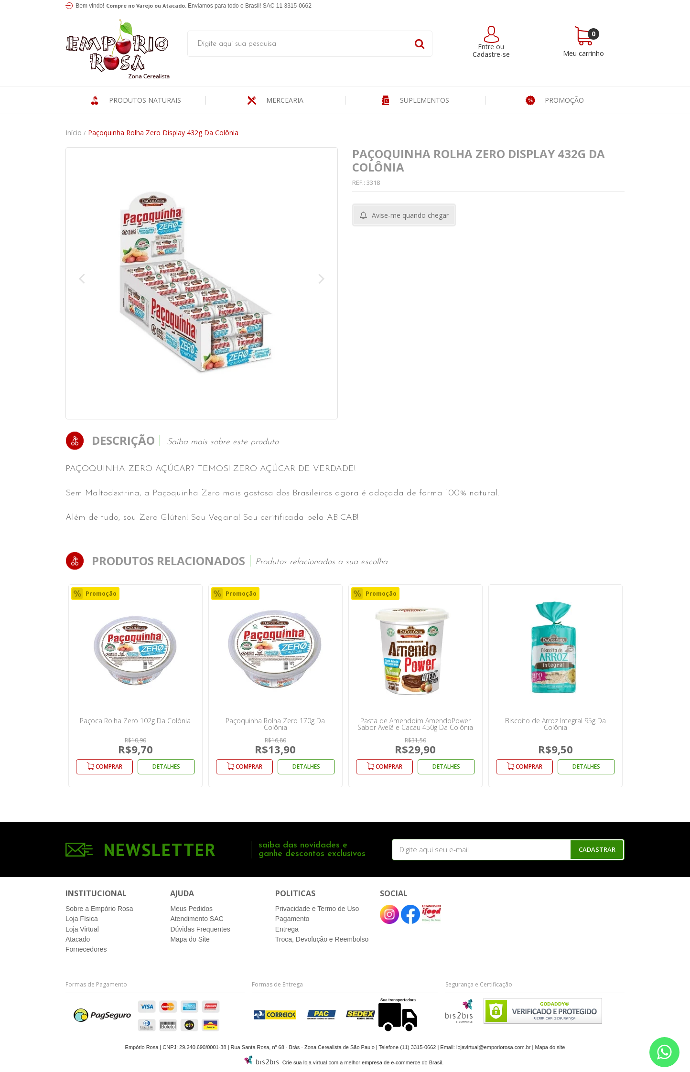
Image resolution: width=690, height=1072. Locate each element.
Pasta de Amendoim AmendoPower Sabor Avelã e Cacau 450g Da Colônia (415, 724)
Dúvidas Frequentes (200, 929)
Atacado (77, 939)
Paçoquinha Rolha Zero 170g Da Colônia (275, 724)
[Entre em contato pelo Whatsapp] (664, 1052)
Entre (486, 46)
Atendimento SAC (196, 918)
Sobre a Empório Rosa (99, 908)
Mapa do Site (190, 939)
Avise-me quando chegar (410, 215)
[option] (135, 685)
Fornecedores (86, 949)
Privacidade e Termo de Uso (317, 908)
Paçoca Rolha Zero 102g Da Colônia (135, 720)
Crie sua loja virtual (304, 1062)
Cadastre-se (491, 54)
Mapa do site (550, 1047)
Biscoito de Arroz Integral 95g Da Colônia (555, 724)
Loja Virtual (82, 929)
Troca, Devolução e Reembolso (322, 939)
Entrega (287, 929)
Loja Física (81, 918)
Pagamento (292, 918)
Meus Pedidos (191, 908)
